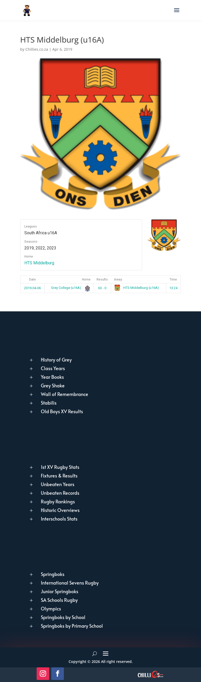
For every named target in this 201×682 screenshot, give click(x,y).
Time (173, 279)
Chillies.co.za (36, 49)
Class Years (53, 368)
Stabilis (49, 402)
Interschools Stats (59, 518)
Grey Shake (53, 385)
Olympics (51, 608)
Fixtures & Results (59, 475)
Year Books (52, 377)
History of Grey (56, 359)
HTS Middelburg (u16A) (136, 288)
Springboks (52, 574)
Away (118, 279)
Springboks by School (63, 617)
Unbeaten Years (57, 484)
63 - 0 (102, 288)
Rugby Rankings (58, 501)
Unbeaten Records (60, 492)
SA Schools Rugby (59, 600)
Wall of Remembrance (64, 394)
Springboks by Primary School (72, 625)
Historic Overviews (60, 510)
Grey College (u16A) (70, 288)
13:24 (173, 288)
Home (86, 279)
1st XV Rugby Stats (60, 467)
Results (102, 279)
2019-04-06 (32, 288)
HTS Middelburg (39, 262)
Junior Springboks (59, 591)
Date (32, 279)
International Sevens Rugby (70, 582)
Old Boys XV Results (62, 411)
